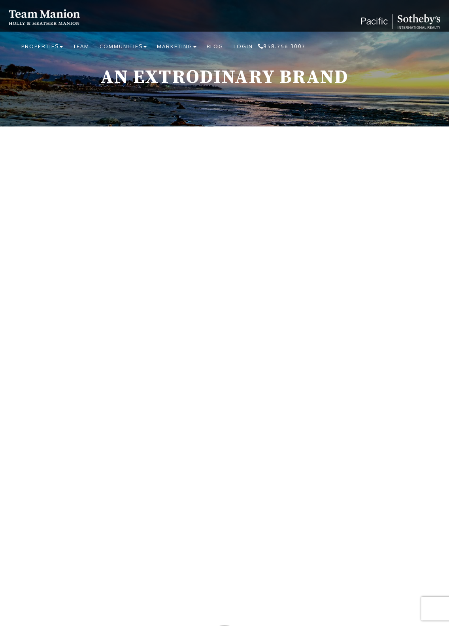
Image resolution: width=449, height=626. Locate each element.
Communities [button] (123, 46)
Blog (215, 46)
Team (81, 46)
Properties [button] (42, 46)
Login (243, 46)
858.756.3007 (284, 46)
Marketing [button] (176, 46)
